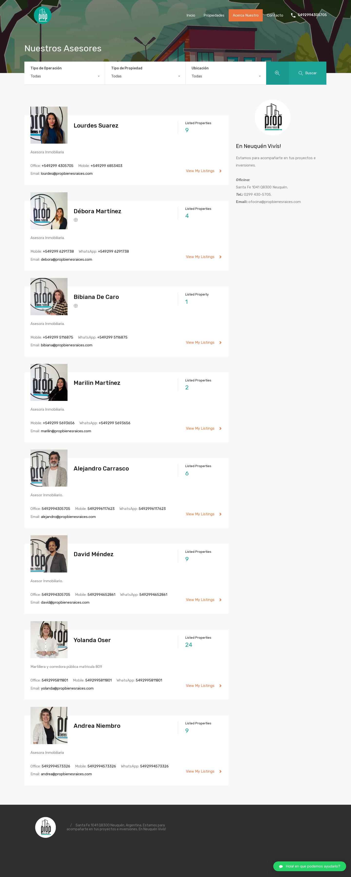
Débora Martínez (97, 211)
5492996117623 (101, 509)
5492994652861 (101, 594)
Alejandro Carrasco (101, 468)
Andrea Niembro (97, 725)
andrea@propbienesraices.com (66, 774)
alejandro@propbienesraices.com (68, 517)
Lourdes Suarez (96, 125)
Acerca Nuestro (246, 15)
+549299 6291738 (58, 251)
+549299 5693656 (59, 423)
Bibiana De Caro (96, 297)
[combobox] (64, 76)
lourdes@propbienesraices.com (67, 173)
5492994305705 (312, 15)
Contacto (275, 15)
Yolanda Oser (92, 640)
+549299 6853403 (106, 166)
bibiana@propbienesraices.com (66, 345)
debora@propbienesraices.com (66, 259)
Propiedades (214, 15)
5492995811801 (55, 680)
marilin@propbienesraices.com (66, 431)
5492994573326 (56, 766)
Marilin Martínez (97, 382)
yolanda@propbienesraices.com (67, 688)
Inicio (190, 15)
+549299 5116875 (58, 337)
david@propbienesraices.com (65, 602)
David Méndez (94, 554)
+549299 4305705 (57, 166)
